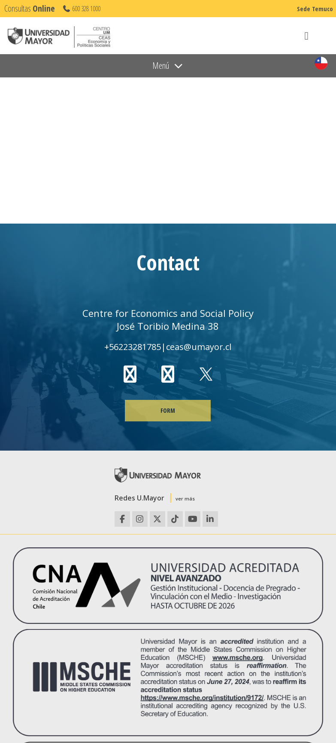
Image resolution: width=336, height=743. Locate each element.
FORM (167, 410)
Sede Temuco (315, 8)
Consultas (29, 8)
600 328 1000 (81, 8)
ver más (185, 498)
